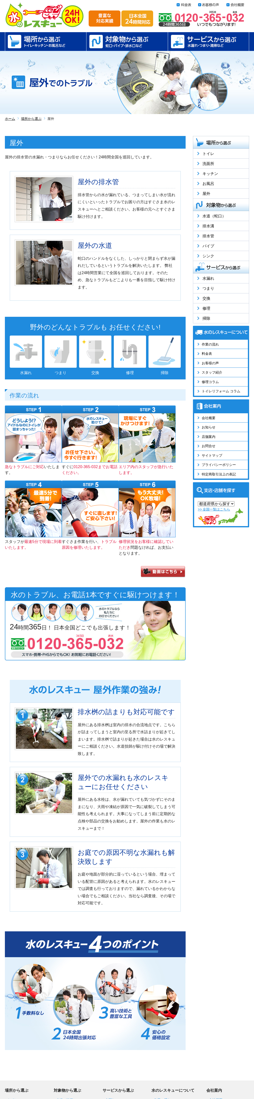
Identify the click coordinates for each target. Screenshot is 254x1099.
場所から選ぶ (45, 41)
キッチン (210, 174)
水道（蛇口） (214, 216)
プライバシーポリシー (219, 465)
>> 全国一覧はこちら (214, 509)
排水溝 (208, 226)
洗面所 (208, 164)
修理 (206, 308)
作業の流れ (210, 344)
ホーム (10, 119)
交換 (206, 298)
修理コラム (210, 382)
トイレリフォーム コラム (221, 391)
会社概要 (208, 418)
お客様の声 (210, 363)
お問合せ (208, 446)
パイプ (208, 246)
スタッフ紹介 (212, 372)
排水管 (208, 236)
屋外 (206, 194)
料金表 (207, 354)
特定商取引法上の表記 (219, 474)
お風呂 (208, 184)
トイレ (208, 154)
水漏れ (208, 278)
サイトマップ (212, 455)
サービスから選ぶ (208, 41)
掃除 (206, 318)
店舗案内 (208, 437)
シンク (208, 256)
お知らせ (208, 427)
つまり (208, 288)
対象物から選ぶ (127, 41)
